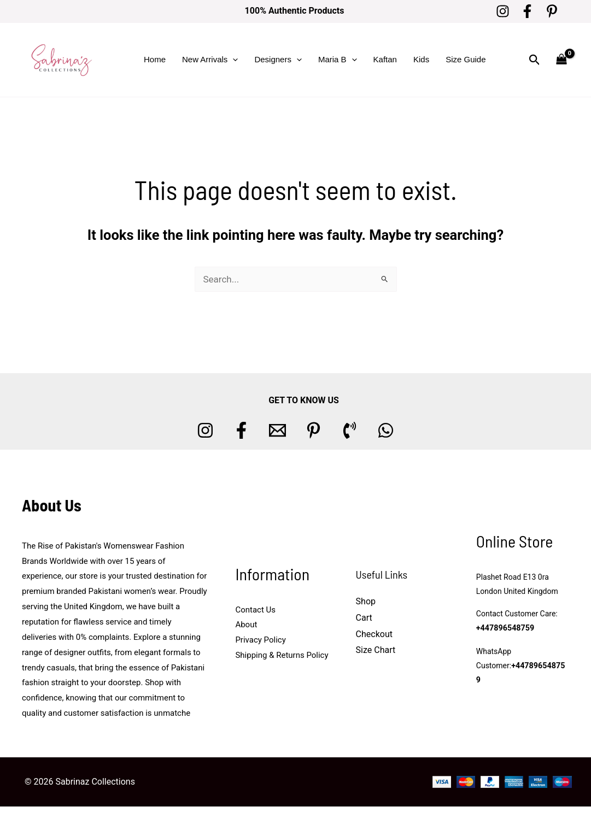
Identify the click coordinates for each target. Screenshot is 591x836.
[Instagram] (503, 11)
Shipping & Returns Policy (281, 655)
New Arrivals (210, 59)
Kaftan (385, 59)
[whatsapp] (385, 430)
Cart (364, 618)
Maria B (337, 59)
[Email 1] (277, 430)
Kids (421, 59)
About (246, 624)
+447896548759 (504, 635)
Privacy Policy (260, 640)
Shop (366, 601)
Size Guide (465, 59)
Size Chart (376, 650)
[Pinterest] (552, 11)
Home (155, 59)
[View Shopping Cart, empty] (561, 60)
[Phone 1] (349, 430)
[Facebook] (527, 11)
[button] (232, 59)
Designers (278, 59)
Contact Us (255, 610)
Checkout (374, 634)
